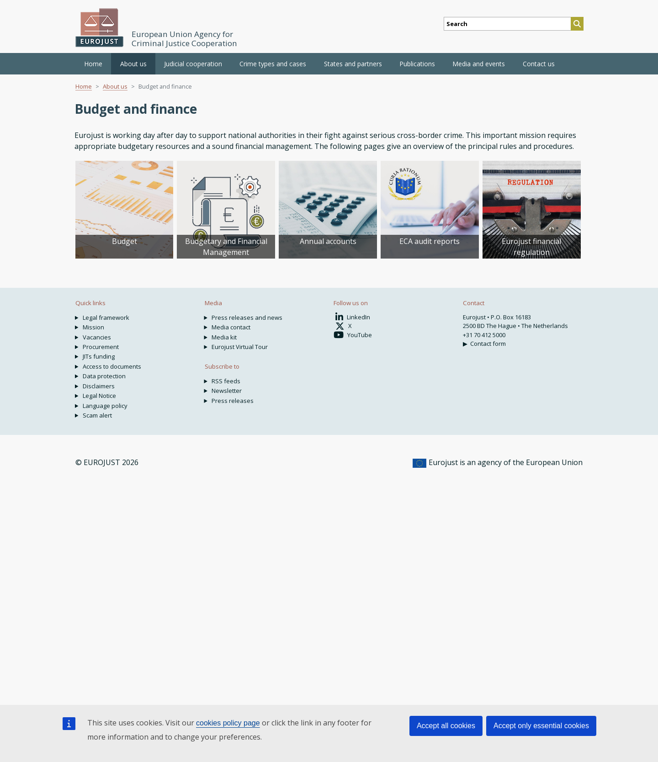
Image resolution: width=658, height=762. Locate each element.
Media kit (224, 337)
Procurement (101, 347)
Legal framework (106, 317)
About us (115, 86)
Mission (93, 327)
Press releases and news (247, 317)
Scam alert (97, 415)
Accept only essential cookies (541, 726)
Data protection (104, 376)
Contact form (488, 343)
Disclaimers (99, 386)
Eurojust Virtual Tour (240, 347)
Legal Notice (99, 396)
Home (93, 63)
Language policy (105, 406)
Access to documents (112, 366)
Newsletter (227, 390)
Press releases (233, 401)
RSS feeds (226, 381)
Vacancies (97, 337)
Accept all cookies (446, 726)
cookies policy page (228, 723)
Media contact (231, 327)
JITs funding (99, 356)
